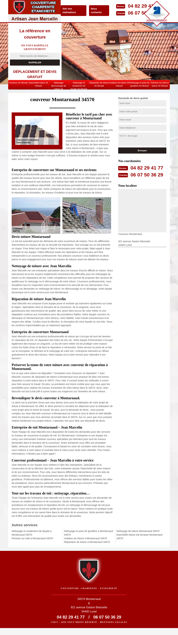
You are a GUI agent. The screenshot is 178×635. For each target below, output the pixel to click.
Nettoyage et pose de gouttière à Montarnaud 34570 (88, 533)
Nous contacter (97, 10)
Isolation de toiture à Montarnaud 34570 (85, 538)
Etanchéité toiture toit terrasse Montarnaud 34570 (139, 536)
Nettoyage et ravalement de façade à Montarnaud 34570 (32, 533)
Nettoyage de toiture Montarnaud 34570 (138, 531)
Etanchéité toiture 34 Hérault (38, 84)
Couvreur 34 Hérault (18, 83)
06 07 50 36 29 (148, 174)
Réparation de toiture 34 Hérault (99, 84)
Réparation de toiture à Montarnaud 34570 (87, 542)
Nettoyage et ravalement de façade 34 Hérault (79, 86)
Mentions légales (113, 629)
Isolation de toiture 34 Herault (119, 84)
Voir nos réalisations (70, 10)
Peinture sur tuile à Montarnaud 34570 (32, 538)
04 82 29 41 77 (148, 168)
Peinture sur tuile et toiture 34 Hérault (160, 84)
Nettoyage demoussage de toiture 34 (58, 86)
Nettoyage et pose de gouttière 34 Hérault (139, 84)
